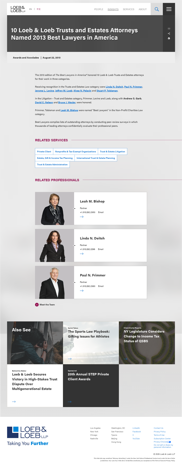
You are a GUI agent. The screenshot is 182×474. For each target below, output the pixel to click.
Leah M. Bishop (69, 110)
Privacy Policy (160, 431)
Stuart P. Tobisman (107, 90)
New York (94, 431)
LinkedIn (136, 428)
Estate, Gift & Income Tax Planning (55, 157)
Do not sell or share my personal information (163, 445)
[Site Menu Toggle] (169, 9)
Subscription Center (162, 438)
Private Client (44, 151)
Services (128, 9)
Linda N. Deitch (114, 86)
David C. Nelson (44, 102)
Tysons (114, 435)
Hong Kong (116, 442)
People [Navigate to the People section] (98, 9)
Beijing (114, 438)
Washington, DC (118, 428)
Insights (113, 9)
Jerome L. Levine (44, 90)
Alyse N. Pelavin (82, 90)
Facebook (137, 431)
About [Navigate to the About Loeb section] (143, 9)
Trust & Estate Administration (52, 164)
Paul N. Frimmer (133, 86)
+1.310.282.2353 (87, 212)
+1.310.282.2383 (87, 286)
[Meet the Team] (45, 304)
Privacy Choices (162, 441)
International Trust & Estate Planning (96, 157)
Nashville (94, 438)
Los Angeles (95, 428)
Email (101, 212)
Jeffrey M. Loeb (63, 90)
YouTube (136, 438)
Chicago (93, 435)
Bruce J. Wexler (67, 102)
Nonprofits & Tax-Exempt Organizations (75, 151)
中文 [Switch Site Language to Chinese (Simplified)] (39, 9)
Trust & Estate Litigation (112, 151)
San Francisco (117, 431)
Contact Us (158, 428)
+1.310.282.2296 (87, 249)
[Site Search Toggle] (157, 9)
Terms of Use (159, 435)
